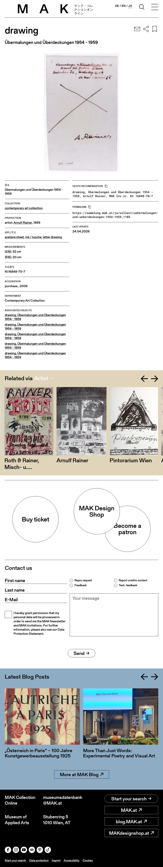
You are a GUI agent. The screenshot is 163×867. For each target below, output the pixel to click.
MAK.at (131, 810)
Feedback (80, 585)
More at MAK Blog (81, 774)
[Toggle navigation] (154, 7)
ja (130, 6)
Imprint (56, 860)
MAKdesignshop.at (131, 833)
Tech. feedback (128, 585)
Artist (41, 378)
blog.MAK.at (131, 821)
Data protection (39, 860)
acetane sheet (14, 237)
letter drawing (52, 237)
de (117, 6)
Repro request (83, 580)
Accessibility (71, 860)
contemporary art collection (24, 208)
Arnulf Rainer (23, 223)
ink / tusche (33, 237)
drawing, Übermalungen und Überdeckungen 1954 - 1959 (35, 317)
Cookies (88, 860)
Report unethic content (133, 580)
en (124, 6)
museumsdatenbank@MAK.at (62, 800)
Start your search (131, 798)
